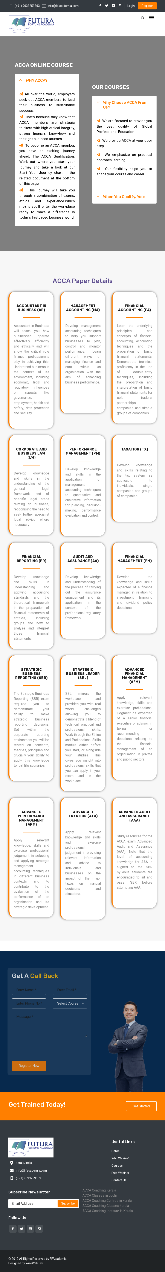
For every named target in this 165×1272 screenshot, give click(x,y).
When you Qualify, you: (124, 196)
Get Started (141, 1106)
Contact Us (119, 1180)
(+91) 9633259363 (24, 5)
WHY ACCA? (36, 80)
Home (116, 1151)
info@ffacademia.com (60, 5)
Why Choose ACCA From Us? (125, 105)
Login (131, 5)
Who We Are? (121, 1158)
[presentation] (38, 1049)
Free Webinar (120, 1173)
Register (147, 5)
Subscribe (68, 1203)
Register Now (26, 1066)
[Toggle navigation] (152, 18)
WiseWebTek (34, 1263)
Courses (117, 1165)
